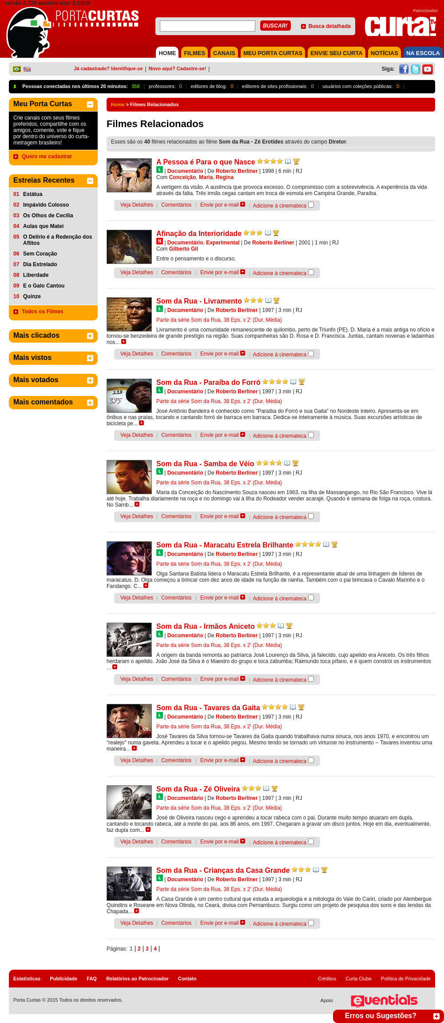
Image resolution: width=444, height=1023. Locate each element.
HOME (167, 53)
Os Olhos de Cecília (48, 215)
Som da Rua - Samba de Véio (205, 464)
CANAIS (224, 53)
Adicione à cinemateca (280, 206)
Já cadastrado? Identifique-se (108, 68)
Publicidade (63, 978)
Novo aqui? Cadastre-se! (177, 68)
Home (118, 104)
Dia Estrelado (40, 264)
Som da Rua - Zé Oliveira (198, 789)
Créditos (327, 978)
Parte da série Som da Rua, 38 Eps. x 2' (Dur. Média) (219, 320)
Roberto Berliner (237, 171)
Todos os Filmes (42, 311)
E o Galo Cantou (43, 286)
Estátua (32, 194)
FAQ (92, 978)
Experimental (222, 243)
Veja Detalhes (136, 205)
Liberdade (35, 275)
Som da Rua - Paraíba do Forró (208, 382)
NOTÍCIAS (384, 53)
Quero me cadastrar (47, 156)
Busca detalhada (330, 26)
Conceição (182, 177)
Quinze (32, 296)
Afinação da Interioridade (199, 233)
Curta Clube (358, 978)
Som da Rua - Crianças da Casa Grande (223, 870)
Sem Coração (40, 254)
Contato (187, 978)
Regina (225, 177)
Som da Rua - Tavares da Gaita (208, 707)
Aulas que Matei (43, 226)
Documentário (185, 171)
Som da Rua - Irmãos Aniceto (205, 626)
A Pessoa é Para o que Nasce (205, 162)
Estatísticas (26, 978)
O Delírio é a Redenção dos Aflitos (57, 240)
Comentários (176, 205)
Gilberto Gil (183, 249)
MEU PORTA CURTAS (272, 53)
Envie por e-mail (219, 205)
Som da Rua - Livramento (199, 301)
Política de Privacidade (406, 978)
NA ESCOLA (423, 53)
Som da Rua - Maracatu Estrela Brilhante (224, 545)
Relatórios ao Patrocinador (137, 978)
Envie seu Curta (336, 53)
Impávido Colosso (46, 205)
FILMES (194, 53)
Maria (206, 177)
